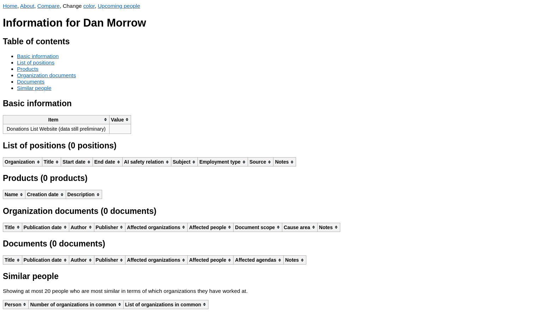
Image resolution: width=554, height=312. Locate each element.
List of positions (35, 62)
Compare (48, 6)
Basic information (38, 56)
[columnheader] (56, 119)
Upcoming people (119, 6)
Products (28, 69)
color (89, 6)
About (27, 6)
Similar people (34, 88)
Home (10, 6)
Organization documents (46, 75)
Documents (31, 82)
